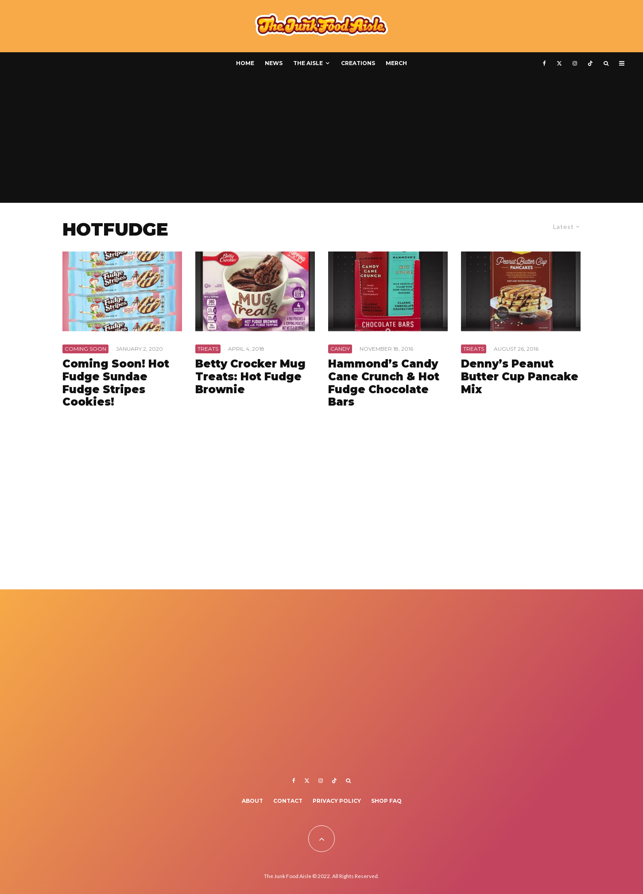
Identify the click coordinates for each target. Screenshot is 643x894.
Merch (396, 63)
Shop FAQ (386, 800)
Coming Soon (85, 348)
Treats (208, 348)
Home (245, 63)
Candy (340, 348)
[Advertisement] (321, 141)
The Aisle (308, 63)
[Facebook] (544, 63)
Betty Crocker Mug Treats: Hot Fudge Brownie (250, 377)
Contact (287, 800)
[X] (559, 63)
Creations (358, 63)
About (252, 800)
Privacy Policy (337, 800)
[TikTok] (590, 63)
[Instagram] (574, 63)
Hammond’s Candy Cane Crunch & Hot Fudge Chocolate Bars (383, 383)
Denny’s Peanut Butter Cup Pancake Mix (519, 377)
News (274, 63)
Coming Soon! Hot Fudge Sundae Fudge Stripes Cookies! (115, 383)
